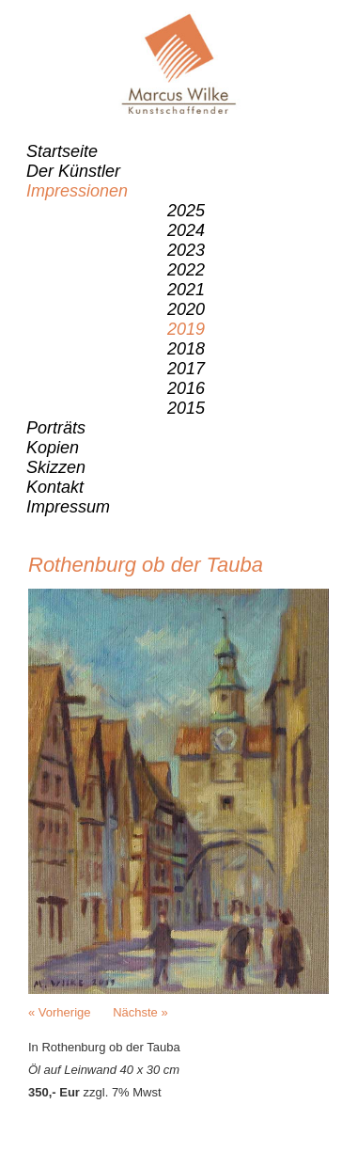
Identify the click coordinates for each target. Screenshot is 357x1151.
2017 (186, 368)
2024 (186, 230)
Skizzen (55, 467)
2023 (186, 250)
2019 (186, 329)
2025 (186, 210)
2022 (186, 269)
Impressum (68, 506)
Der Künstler (73, 171)
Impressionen (77, 190)
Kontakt (55, 487)
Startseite (62, 151)
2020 (186, 309)
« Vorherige (59, 1012)
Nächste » (140, 1012)
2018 (186, 348)
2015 (186, 408)
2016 (186, 388)
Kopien (52, 447)
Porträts (55, 427)
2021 (186, 289)
